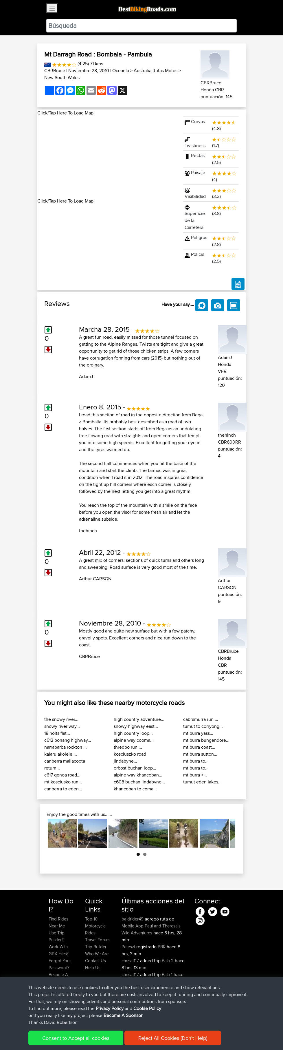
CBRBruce (54, 70)
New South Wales (62, 77)
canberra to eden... (63, 788)
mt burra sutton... (200, 754)
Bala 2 (168, 961)
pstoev (128, 1002)
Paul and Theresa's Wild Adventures (151, 929)
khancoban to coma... (135, 788)
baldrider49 (133, 919)
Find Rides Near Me (58, 922)
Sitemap (102, 1037)
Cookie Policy (155, 1037)
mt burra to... (196, 761)
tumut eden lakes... (202, 782)
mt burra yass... (198, 733)
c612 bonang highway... (67, 740)
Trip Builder (95, 947)
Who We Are (97, 954)
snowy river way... (62, 726)
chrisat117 (131, 961)
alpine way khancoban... (138, 775)
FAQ (52, 988)
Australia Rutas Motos (155, 70)
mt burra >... (195, 775)
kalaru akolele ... (60, 754)
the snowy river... (61, 719)
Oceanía (120, 70)
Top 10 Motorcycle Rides (95, 926)
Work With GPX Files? (59, 950)
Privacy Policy (126, 1037)
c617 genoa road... (62, 775)
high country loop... (133, 733)
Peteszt (129, 947)
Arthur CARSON (95, 578)
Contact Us (95, 961)
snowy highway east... (136, 726)
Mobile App (133, 926)
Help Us (92, 968)
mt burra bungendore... (206, 740)
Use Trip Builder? (57, 936)
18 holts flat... (57, 733)
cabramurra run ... (200, 719)
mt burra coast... (199, 747)
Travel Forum (97, 940)
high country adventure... (139, 719)
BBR (162, 947)
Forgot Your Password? (60, 964)
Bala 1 (167, 974)
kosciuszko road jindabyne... (130, 757)
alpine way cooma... (134, 740)
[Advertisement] (106, 157)
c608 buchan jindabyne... (139, 782)
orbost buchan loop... (135, 768)
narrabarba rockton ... (65, 747)
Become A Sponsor (58, 978)
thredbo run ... (128, 747)
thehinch (88, 530)
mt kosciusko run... (63, 782)
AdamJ (86, 376)
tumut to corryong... (203, 726)
